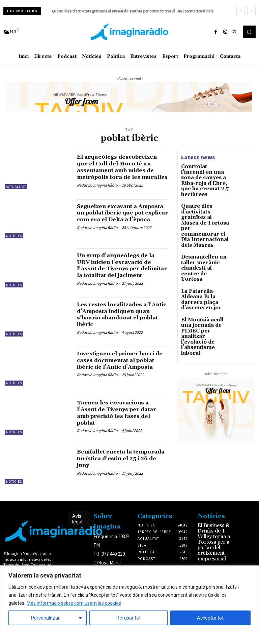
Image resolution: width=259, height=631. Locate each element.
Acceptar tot (210, 618)
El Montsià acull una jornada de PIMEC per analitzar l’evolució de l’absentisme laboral (205, 284)
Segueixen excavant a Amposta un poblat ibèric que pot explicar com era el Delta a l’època (121, 220)
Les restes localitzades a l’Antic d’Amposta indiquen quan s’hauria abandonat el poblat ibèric (122, 324)
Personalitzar (45, 618)
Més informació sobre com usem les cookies (74, 603)
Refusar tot (128, 618)
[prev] (240, 11)
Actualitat (16, 187)
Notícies (14, 240)
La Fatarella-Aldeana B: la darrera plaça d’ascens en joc (204, 259)
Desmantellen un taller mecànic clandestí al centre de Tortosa (104, 11)
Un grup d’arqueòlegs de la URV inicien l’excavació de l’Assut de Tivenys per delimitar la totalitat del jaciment (121, 273)
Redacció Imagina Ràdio (97, 191)
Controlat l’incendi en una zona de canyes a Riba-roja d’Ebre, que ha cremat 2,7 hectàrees (204, 175)
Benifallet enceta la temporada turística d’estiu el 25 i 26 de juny (122, 467)
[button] (249, 32)
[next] (251, 11)
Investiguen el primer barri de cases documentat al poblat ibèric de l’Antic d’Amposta (122, 373)
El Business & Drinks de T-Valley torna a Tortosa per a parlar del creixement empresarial (218, 543)
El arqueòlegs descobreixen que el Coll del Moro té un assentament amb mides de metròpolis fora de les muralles (122, 170)
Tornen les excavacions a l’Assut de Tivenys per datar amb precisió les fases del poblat (122, 422)
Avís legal (77, 528)
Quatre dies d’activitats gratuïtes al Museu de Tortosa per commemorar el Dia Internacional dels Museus (203, 207)
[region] (129, 598)
